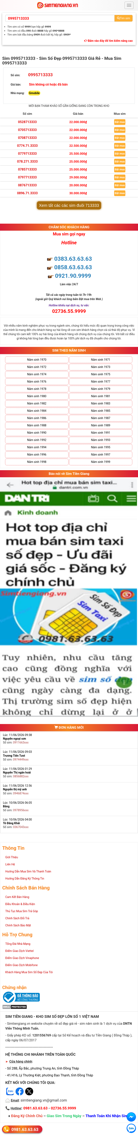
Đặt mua (120, 121)
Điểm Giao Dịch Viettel (19, 951)
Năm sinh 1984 (36, 410)
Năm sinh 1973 (100, 367)
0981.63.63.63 (24, 1129)
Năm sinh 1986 (36, 418)
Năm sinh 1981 (100, 396)
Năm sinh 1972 (36, 367)
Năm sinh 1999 (100, 461)
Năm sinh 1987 (100, 418)
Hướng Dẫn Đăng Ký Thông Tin (24, 878)
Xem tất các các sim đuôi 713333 (69, 205)
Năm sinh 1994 (36, 447)
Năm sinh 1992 (36, 440)
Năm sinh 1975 (100, 374)
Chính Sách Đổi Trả (17, 918)
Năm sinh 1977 (100, 381)
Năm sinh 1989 (100, 425)
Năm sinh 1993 (100, 440)
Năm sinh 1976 (36, 381)
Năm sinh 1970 (36, 359)
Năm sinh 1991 (100, 432)
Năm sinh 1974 (36, 374)
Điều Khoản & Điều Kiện (20, 904)
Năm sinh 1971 (100, 359)
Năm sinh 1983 (100, 403)
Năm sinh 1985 (100, 410)
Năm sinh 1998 (36, 461)
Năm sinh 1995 (100, 447)
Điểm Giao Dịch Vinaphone (22, 958)
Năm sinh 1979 (100, 388)
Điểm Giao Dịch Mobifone (21, 965)
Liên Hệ (10, 864)
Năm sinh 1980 (36, 396)
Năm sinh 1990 (36, 432)
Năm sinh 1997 (100, 454)
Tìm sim (123, 18)
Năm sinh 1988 (36, 425)
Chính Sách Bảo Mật (18, 925)
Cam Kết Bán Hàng (17, 897)
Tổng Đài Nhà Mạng (17, 943)
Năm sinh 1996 (36, 454)
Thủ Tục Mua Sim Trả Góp (21, 911)
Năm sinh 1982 (36, 403)
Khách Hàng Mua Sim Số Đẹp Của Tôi (29, 972)
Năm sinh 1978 (36, 388)
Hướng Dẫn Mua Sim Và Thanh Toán (28, 871)
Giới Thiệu (11, 857)
